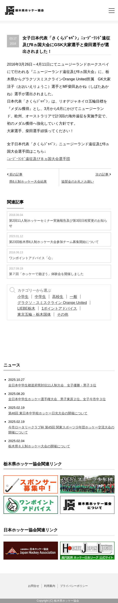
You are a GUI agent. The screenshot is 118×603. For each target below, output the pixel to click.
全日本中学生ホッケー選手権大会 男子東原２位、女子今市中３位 (57, 399)
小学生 (23, 297)
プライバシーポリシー (74, 586)
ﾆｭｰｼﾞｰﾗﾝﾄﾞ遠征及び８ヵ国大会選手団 (38, 159)
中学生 (41, 297)
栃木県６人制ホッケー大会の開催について (39, 446)
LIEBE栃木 (27, 308)
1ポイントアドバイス (60, 308)
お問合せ (33, 586)
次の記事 (103, 174)
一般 (76, 297)
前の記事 (14, 174)
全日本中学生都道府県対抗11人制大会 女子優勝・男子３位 (52, 385)
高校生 (60, 297)
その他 (64, 314)
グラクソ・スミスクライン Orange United (53, 303)
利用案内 (49, 586)
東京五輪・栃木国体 (34, 314)
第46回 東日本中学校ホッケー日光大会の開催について (47, 413)
